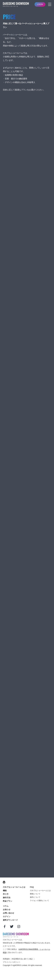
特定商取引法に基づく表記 (22, 959)
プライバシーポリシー (11, 962)
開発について (35, 894)
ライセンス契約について (39, 901)
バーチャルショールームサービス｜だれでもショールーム (16, 4)
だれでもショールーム (16, 935)
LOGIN (40, 4)
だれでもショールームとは (40, 890)
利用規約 (6, 959)
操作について (35, 897)
